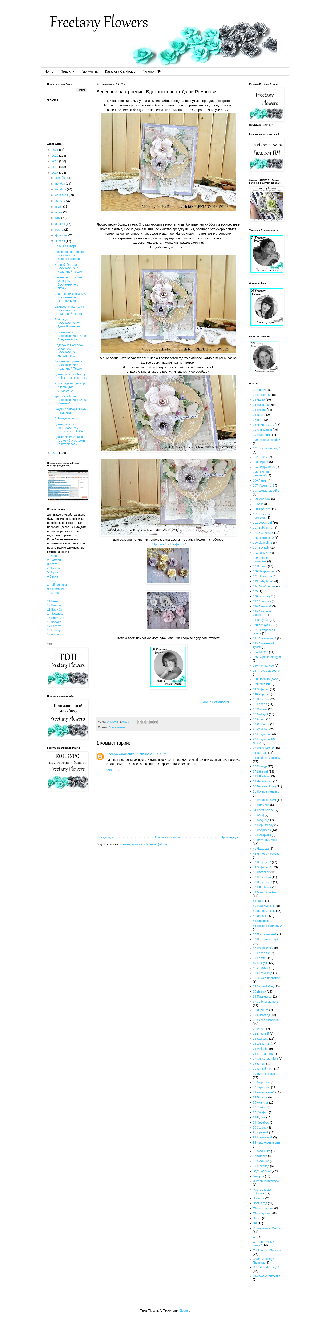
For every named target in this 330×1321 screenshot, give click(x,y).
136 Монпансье (263, 665)
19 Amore (53, 634)
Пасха (257, 1218)
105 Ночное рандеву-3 (261, 473)
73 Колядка (260, 1038)
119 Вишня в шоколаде (261, 559)
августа (60, 200)
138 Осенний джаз (265, 679)
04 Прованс (261, 404)
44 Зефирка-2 (262, 867)
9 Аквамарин (56, 589)
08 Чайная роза (263, 424)
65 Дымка (259, 991)
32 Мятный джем (264, 800)
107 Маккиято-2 (263, 485)
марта (59, 229)
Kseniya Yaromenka (120, 754)
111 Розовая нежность (261, 515)
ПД (255, 1223)
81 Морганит (261, 1082)
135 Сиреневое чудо (267, 657)
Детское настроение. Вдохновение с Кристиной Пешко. (69, 365)
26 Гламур (260, 766)
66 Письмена (262, 996)
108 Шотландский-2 (266, 490)
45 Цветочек (261, 872)
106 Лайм (259, 480)
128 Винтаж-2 (262, 606)
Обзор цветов (262, 1213)
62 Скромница (262, 973)
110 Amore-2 (261, 509)
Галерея (258, 1176)
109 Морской (262, 499)
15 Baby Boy (55, 617)
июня (59, 212)
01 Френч (259, 389)
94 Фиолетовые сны (266, 1142)
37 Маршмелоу (263, 825)
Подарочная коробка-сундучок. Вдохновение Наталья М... (69, 350)
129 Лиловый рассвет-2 (262, 613)
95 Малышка (261, 1151)
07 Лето (258, 420)
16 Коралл (54, 622)
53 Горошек (261, 920)
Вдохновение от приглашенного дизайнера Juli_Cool (70, 428)
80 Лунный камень (265, 1073)
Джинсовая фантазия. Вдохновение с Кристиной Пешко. (70, 310)
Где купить (89, 71)
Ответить (112, 769)
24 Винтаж (260, 752)
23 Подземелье (263, 748)
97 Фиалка (260, 1156)
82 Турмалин (261, 1087)
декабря (61, 177)
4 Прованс (54, 568)
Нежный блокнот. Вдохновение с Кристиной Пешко (68, 268)
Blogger (184, 1310)
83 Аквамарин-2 (264, 1092)
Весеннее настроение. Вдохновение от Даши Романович (70, 255)
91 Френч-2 (260, 1132)
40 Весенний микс (265, 840)
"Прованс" (158, 544)
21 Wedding (261, 729)
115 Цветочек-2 (263, 537)
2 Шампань (54, 560)
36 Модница (261, 820)
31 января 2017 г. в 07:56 (152, 754)
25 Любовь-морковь (266, 757)
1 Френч (52, 556)
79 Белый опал (263, 1068)
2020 (55, 155)
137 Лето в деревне (266, 670)
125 (255, 591)
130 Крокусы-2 (263, 625)
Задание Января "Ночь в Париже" (70, 410)
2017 (55, 172)
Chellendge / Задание (267, 1250)
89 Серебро (261, 1122)
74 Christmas (261, 1043)
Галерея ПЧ (152, 71)
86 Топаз (259, 1107)
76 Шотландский (264, 1053)
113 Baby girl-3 (263, 527)
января (60, 241)
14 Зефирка (55, 613)
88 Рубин (259, 1117)
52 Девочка (260, 916)
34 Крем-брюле (263, 810)
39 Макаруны (262, 835)
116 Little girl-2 (262, 542)
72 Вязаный (261, 1033)
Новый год (260, 1203)
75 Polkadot (261, 1048)
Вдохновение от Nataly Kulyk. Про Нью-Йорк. (71, 375)
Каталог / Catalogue (120, 71)
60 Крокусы (260, 963)
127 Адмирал (262, 601)
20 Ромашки (261, 724)
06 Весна (259, 414)
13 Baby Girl (55, 609)
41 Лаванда (261, 848)
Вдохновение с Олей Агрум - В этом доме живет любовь (70, 440)
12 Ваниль (54, 605)
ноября (60, 183)
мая (58, 218)
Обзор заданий (263, 1208)
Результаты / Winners (267, 1228)
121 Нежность (262, 576)
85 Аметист (260, 1102)
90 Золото (260, 1127)
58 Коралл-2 (261, 953)
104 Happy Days (264, 467)
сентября (62, 195)
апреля (60, 224)
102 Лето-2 (260, 457)
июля (59, 206)
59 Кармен (260, 958)
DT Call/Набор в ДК (266, 1267)
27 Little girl (260, 771)
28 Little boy (261, 776)
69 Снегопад (261, 1015)
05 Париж (259, 409)
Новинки (259, 1198)
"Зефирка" (178, 544)
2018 (55, 167)
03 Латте (259, 399)
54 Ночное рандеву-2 (267, 925)
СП (255, 1236)
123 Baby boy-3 (263, 581)
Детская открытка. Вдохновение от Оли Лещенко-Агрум (70, 336)
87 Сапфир (260, 1112)
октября (61, 189)
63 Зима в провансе (266, 978)
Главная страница (167, 837)
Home (48, 71)
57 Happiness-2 (263, 948)
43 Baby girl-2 (262, 862)
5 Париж (53, 572)
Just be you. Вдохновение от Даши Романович (68, 323)
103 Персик (261, 462)
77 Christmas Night (265, 1058)
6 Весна (52, 576)
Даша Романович (212, 702)
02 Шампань (261, 394)
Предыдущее (230, 837)
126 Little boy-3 (263, 596)
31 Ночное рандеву (266, 791)
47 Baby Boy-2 (262, 882)
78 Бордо (259, 1063)
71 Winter (259, 1028)
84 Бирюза (260, 1097)
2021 (55, 149)
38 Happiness (262, 830)
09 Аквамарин (262, 429)
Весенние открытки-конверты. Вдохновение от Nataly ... (68, 283)
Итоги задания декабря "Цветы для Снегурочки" (70, 387)
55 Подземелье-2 (265, 934)
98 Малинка (261, 1161)
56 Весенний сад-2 (266, 939)
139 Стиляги (261, 684)
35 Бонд (258, 815)
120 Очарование (264, 571)
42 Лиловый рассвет (267, 853)
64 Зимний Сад (263, 986)
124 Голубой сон (264, 586)
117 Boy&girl (261, 547)
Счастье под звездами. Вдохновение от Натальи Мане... (70, 297)
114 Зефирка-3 (263, 532)
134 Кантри (260, 652)
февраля (61, 235)
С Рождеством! (65, 418)
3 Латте (52, 564)
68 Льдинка (261, 1010)
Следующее (105, 837)
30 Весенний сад (264, 786)
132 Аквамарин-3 (264, 638)
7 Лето (51, 580)
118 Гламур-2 (262, 552)
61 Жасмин (260, 968)
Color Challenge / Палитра (264, 1260)
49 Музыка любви (265, 892)
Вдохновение (117, 727)
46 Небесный (262, 877)
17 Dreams (54, 626)
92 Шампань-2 (263, 1137)
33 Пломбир (261, 805)
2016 (55, 452)
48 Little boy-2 (262, 887)
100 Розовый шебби (266, 440)
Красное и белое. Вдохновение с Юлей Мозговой (71, 400)
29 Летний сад (263, 781)
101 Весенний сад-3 (266, 448)
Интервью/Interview (266, 1181)
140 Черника (261, 694)
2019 (55, 161)
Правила (67, 71)
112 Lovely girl (262, 522)
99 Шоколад (261, 1166)
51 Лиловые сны (264, 911)
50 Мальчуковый (264, 905)
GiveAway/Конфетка (266, 1276)
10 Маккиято (55, 593)
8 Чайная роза (57, 584)
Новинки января (65, 246)
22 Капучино (261, 734)
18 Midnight (54, 630)
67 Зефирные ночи (266, 1001)
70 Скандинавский (265, 1020)
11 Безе (52, 601)
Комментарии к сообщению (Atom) (143, 844)
